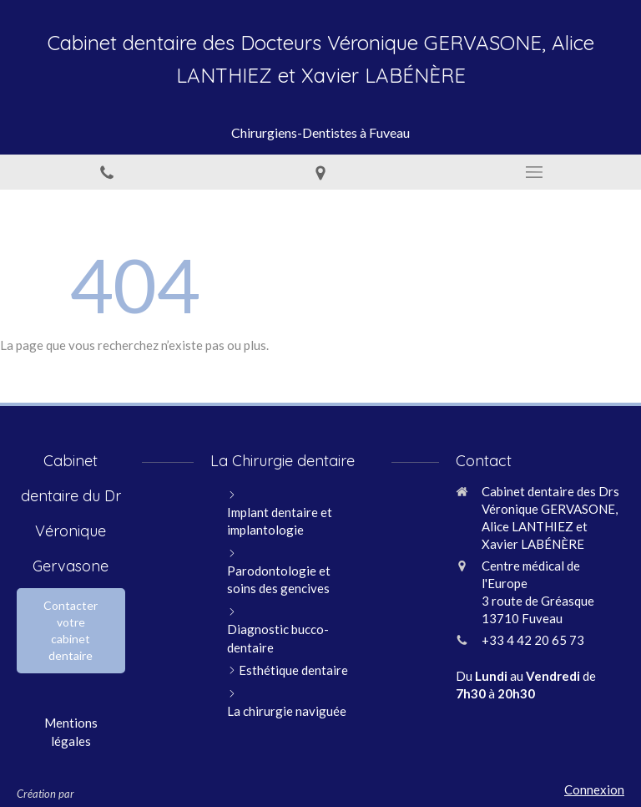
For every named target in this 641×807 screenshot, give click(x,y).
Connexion (594, 789)
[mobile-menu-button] (534, 172)
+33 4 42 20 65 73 (533, 639)
